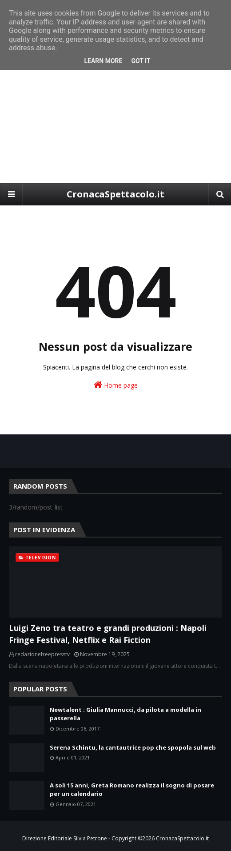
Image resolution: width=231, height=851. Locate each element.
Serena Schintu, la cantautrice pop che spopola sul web (133, 747)
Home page (116, 384)
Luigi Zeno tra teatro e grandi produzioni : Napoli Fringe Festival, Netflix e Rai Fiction (108, 633)
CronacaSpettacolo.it (115, 194)
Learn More (103, 60)
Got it (140, 60)
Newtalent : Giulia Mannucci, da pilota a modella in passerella (125, 714)
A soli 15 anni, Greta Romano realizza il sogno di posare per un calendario (132, 789)
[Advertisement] (115, 116)
